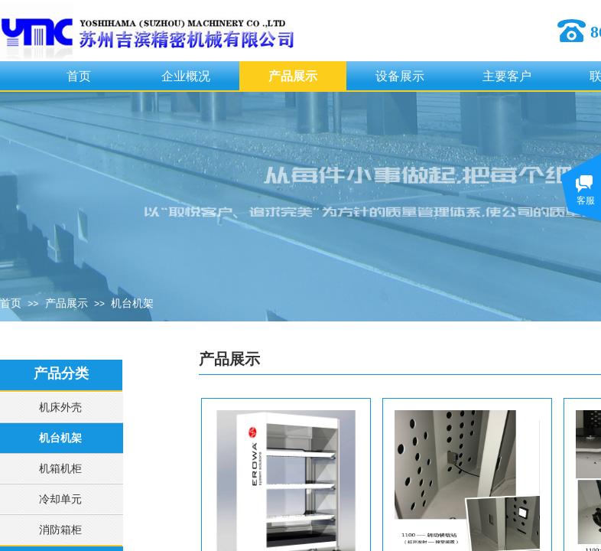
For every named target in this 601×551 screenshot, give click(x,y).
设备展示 (399, 76)
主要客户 (506, 76)
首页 (79, 76)
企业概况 (185, 76)
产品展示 (292, 76)
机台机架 (132, 303)
